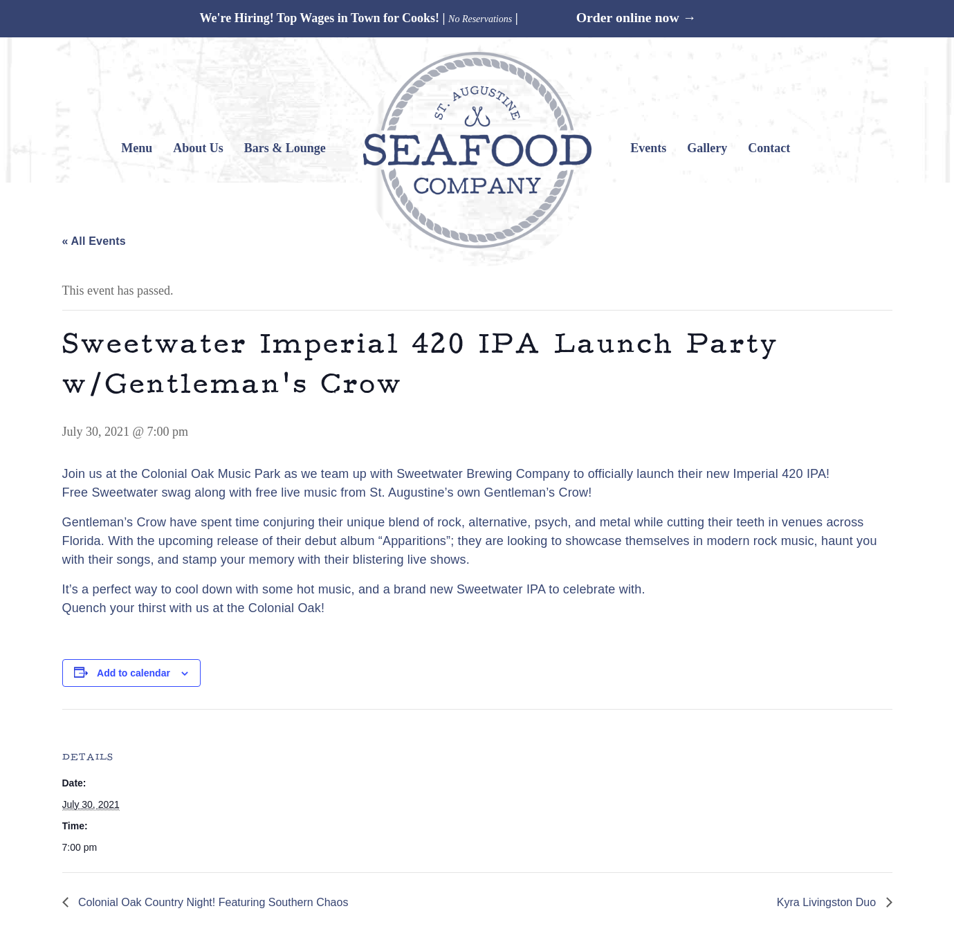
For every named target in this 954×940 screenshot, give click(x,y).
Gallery (707, 148)
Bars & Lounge (285, 148)
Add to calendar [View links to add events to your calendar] (133, 673)
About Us (198, 148)
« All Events (94, 241)
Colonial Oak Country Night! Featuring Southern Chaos (212, 902)
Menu (136, 148)
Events (648, 148)
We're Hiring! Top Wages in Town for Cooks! (319, 18)
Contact (769, 148)
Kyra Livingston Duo (828, 902)
